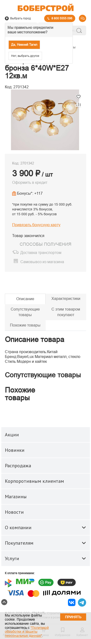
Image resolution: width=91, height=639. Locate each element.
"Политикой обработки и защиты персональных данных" (27, 632)
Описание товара (34, 339)
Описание (25, 299)
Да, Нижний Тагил (24, 44)
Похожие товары (25, 325)
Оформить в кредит (29, 182)
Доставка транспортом (40, 253)
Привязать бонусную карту (36, 225)
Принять (73, 617)
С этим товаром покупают (65, 312)
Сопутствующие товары (25, 312)
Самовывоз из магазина (42, 262)
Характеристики (65, 299)
